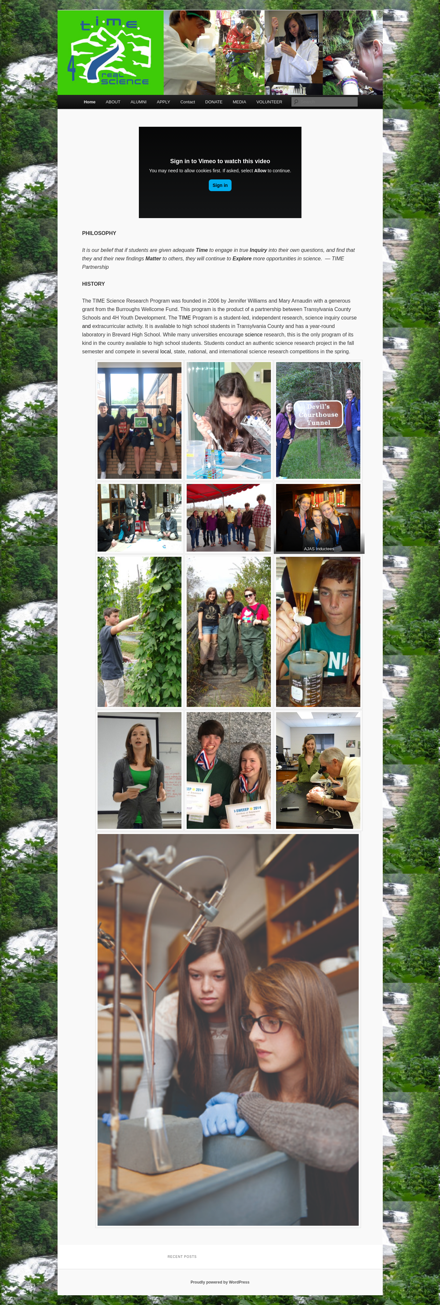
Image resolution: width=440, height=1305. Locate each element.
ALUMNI (139, 101)
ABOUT (113, 101)
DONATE (213, 101)
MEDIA (239, 101)
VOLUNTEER (269, 101)
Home (90, 101)
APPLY (163, 101)
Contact (187, 101)
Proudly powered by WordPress (220, 1282)
